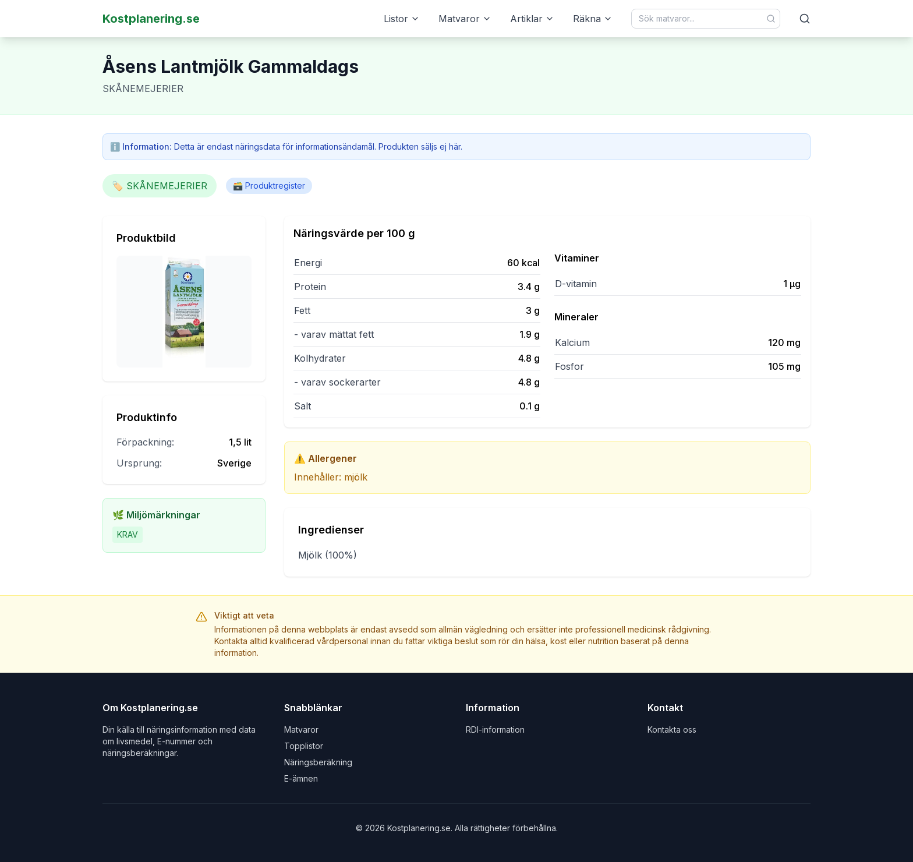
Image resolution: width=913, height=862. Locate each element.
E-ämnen (301, 778)
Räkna (593, 18)
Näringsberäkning (318, 762)
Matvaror (464, 18)
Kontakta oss (671, 729)
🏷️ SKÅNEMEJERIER (159, 186)
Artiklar (532, 18)
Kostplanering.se (151, 19)
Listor (402, 18)
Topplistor (303, 746)
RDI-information (495, 729)
